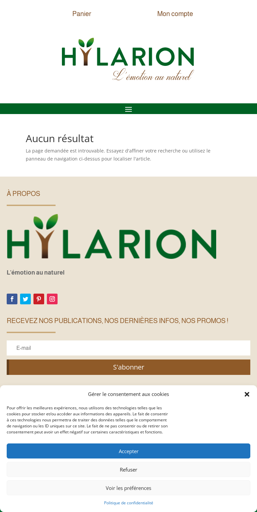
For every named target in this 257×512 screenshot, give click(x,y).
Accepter (129, 451)
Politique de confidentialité (128, 503)
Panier (81, 13)
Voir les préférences (128, 488)
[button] (247, 394)
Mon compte (175, 13)
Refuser (128, 469)
